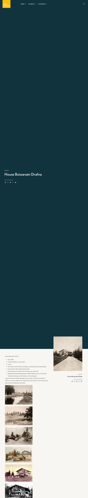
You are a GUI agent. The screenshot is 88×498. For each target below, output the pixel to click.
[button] (5, 182)
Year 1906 (11, 359)
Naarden (6, 170)
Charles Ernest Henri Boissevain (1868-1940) (21, 373)
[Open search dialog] (84, 4)
